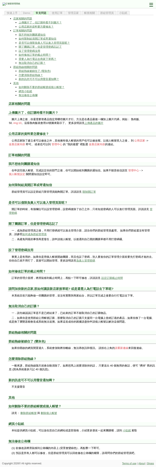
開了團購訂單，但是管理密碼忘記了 (40, 46)
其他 (16, 83)
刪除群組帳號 (29, 413)
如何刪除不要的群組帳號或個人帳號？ (41, 87)
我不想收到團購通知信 (32, 34)
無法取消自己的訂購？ (32, 62)
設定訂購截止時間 (112, 277)
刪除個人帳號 (49, 413)
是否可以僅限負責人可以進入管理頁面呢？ (44, 42)
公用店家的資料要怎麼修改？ (36, 26)
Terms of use (129, 463)
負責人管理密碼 (85, 260)
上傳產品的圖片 (94, 123)
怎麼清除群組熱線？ (31, 75)
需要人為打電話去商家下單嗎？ (37, 58)
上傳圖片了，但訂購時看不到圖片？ (40, 22)
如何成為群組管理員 (34, 234)
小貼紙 (127, 430)
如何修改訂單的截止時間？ (35, 54)
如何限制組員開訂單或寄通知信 (37, 38)
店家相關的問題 (22, 18)
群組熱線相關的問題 (25, 67)
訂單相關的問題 (22, 30)
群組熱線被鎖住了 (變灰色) (35, 71)
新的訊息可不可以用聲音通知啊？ (39, 79)
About (141, 463)
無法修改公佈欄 (28, 95)
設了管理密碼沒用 (29, 50)
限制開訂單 (89, 191)
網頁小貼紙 (25, 91)
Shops (150, 463)
